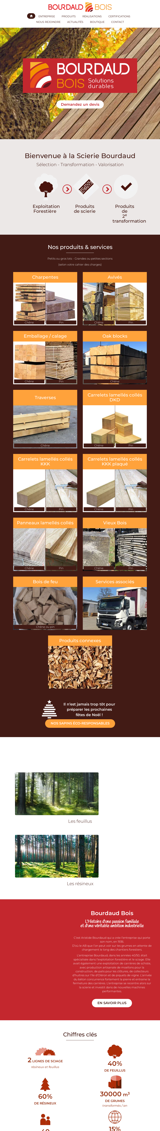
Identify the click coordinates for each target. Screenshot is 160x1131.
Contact (117, 22)
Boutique (97, 22)
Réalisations (92, 16)
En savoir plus (111, 1003)
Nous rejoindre (48, 22)
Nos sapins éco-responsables (80, 723)
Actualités (75, 22)
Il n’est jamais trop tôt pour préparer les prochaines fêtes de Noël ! (89, 709)
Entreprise (46, 16)
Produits (69, 16)
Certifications (119, 16)
